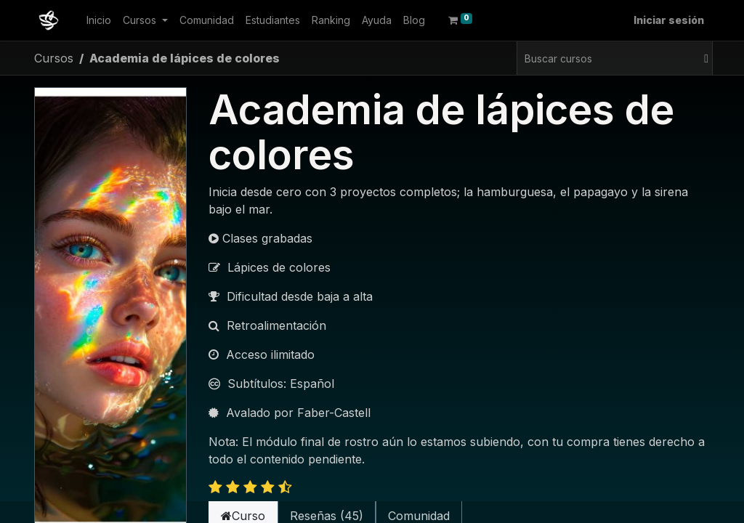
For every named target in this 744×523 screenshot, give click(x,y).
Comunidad (419, 499)
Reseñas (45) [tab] (326, 499)
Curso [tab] (243, 499)
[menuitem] (99, 20)
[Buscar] (704, 58)
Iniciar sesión (669, 20)
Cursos (53, 58)
